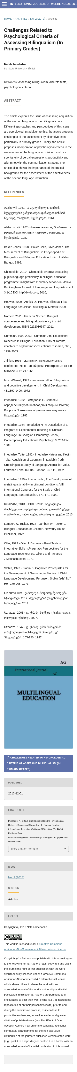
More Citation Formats (24, 848)
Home (8, 18)
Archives (21, 18)
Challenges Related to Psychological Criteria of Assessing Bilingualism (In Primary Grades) (36, 763)
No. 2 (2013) (37, 18)
